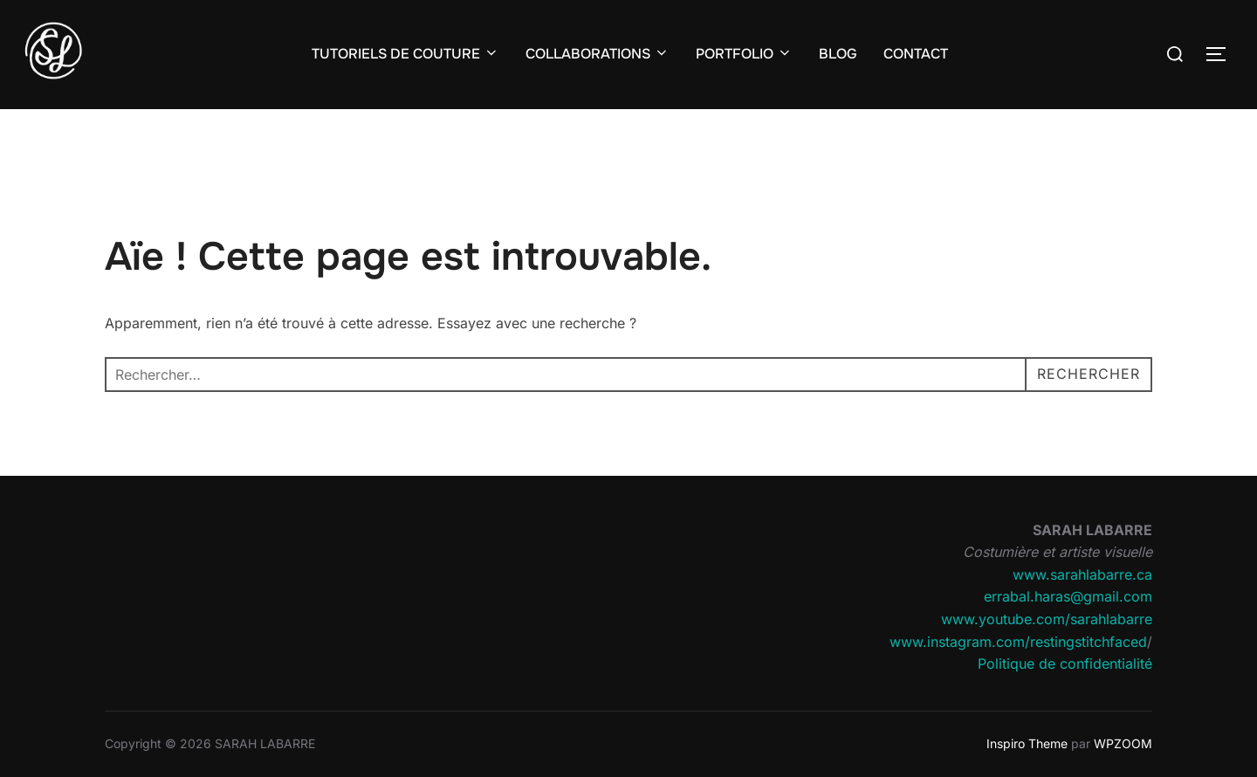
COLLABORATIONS (597, 54)
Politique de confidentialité (1065, 663)
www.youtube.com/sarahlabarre (1046, 619)
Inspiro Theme (1027, 743)
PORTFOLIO (744, 54)
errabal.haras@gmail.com (1068, 596)
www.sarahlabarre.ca (1082, 574)
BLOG (838, 54)
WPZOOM (1123, 743)
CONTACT (915, 54)
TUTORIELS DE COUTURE (405, 54)
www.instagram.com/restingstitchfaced (1018, 641)
